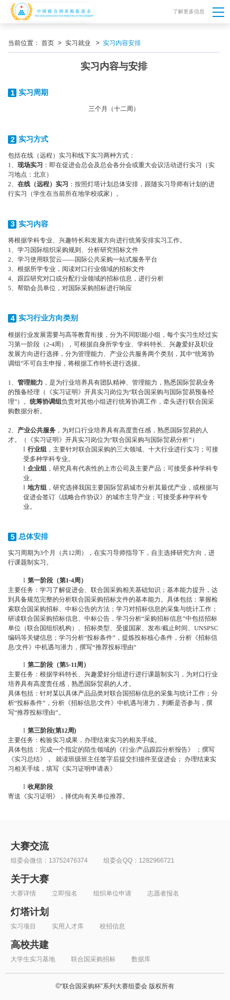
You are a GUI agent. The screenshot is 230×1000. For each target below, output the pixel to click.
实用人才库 (68, 926)
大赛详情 (23, 893)
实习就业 (78, 43)
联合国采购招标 (93, 959)
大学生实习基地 (33, 959)
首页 (47, 43)
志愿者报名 (163, 893)
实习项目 (23, 926)
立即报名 (64, 893)
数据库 (141, 959)
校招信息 (112, 926)
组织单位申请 (112, 893)
